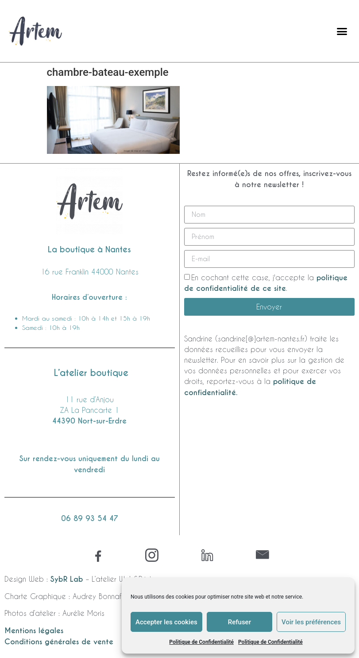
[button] (342, 31)
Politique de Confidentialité (201, 642)
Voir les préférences (311, 622)
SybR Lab (66, 579)
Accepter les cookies (166, 622)
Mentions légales (33, 630)
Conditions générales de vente (58, 641)
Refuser (239, 622)
